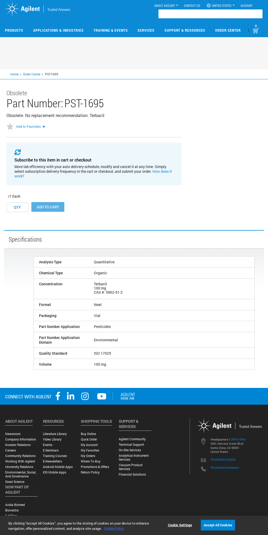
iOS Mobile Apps (54, 472)
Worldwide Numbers (224, 467)
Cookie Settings (180, 524)
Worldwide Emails (223, 459)
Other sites (238, 439)
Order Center (228, 30)
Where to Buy (90, 461)
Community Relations (20, 456)
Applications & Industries (58, 30)
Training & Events (111, 30)
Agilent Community (132, 439)
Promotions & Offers (95, 467)
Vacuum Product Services (130, 467)
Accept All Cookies (218, 524)
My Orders (88, 456)
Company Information (20, 439)
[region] (134, 525)
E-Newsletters (52, 461)
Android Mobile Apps (58, 467)
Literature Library (55, 434)
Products (14, 30)
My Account (89, 445)
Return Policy (90, 472)
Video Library (52, 439)
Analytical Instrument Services (134, 457)
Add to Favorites (28, 127)
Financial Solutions (132, 474)
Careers (10, 450)
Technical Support (131, 445)
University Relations (19, 467)
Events (47, 445)
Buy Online (88, 434)
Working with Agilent (20, 461)
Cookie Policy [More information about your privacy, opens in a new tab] (114, 528)
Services (146, 30)
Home (14, 74)
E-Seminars (51, 450)
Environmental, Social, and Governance (20, 474)
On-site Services (130, 450)
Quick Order (89, 439)
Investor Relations (18, 445)
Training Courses (55, 456)
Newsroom (12, 434)
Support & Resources (184, 30)
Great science (14, 482)
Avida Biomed (15, 505)
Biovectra (12, 510)
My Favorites (90, 450)
